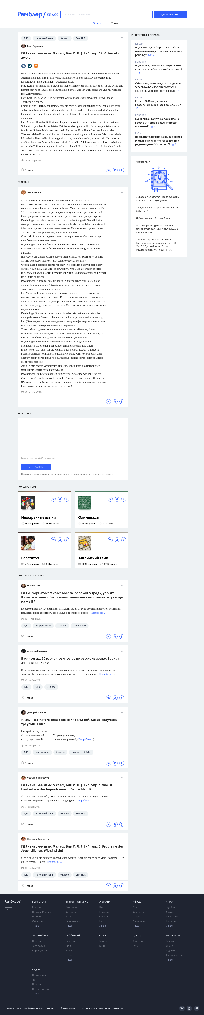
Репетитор (30, 558)
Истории (71, 941)
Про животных (40, 989)
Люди (69, 946)
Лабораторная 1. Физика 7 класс (154, 218)
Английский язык (93, 558)
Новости (37, 941)
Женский (104, 902)
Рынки (69, 917)
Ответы (103, 941)
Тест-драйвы (39, 946)
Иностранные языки (38, 518)
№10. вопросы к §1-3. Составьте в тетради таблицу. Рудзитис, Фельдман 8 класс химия (157, 229)
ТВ (33, 980)
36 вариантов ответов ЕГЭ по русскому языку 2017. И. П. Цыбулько (157, 199)
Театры (137, 917)
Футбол (170, 907)
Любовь (103, 917)
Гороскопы (173, 935)
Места (69, 955)
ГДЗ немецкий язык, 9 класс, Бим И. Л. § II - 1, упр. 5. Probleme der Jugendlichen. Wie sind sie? (72, 848)
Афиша (137, 902)
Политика (37, 917)
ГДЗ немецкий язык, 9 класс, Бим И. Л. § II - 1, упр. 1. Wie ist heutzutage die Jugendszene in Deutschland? (66, 787)
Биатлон (171, 921)
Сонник (170, 941)
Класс (102, 935)
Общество (38, 921)
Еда (101, 921)
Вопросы (138, 941)
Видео (36, 969)
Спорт (170, 902)
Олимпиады (88, 518)
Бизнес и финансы (77, 902)
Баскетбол (172, 917)
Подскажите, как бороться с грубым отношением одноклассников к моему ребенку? (158, 51)
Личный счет (73, 921)
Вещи (69, 951)
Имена (170, 946)
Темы (102, 946)
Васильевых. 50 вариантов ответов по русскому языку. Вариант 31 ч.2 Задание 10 (71, 661)
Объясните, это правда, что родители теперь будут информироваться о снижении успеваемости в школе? (158, 87)
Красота (104, 912)
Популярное (39, 975)
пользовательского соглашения (97, 474)
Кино (135, 907)
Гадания (170, 951)
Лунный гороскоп (176, 955)
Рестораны (139, 921)
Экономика (72, 907)
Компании (71, 912)
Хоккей (170, 912)
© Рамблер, (10, 1008)
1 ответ (27, 170)
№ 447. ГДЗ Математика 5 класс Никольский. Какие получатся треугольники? (69, 722)
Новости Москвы (41, 912)
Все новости (39, 902)
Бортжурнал (39, 951)
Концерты (138, 912)
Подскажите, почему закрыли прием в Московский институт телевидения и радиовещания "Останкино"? (158, 141)
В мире (36, 907)
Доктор (137, 935)
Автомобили (40, 935)
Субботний (73, 935)
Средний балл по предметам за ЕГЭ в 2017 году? (157, 209)
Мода (102, 907)
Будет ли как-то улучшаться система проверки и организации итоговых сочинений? (157, 123)
